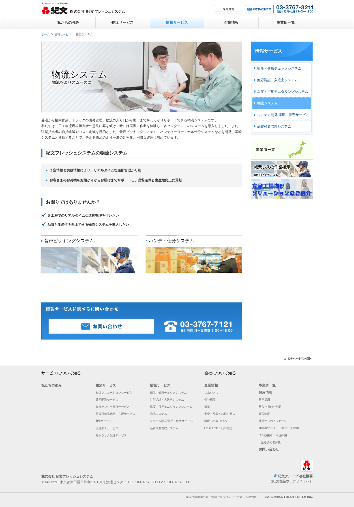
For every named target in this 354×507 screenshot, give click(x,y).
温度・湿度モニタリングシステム (282, 92)
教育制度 (264, 413)
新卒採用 (264, 399)
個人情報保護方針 (197, 497)
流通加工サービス (107, 428)
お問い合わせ (269, 449)
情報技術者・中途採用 (273, 435)
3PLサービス (104, 420)
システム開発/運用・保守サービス (283, 115)
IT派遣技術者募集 (270, 442)
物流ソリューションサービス (114, 392)
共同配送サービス (107, 399)
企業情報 (231, 22)
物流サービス (122, 22)
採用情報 (265, 392)
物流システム (267, 103)
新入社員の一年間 (270, 406)
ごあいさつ (211, 392)
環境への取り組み (215, 420)
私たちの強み (68, 22)
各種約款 (251, 497)
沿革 (207, 406)
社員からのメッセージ (273, 420)
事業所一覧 (285, 22)
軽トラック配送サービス (111, 435)
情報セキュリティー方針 (227, 497)
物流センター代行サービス (113, 406)
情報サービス (177, 22)
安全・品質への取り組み (219, 413)
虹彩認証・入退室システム (277, 80)
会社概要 (210, 399)
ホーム (45, 34)
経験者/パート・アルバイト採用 (279, 427)
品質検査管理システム (274, 126)
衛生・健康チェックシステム (279, 68)
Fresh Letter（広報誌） (219, 428)
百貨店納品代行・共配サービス (115, 413)
